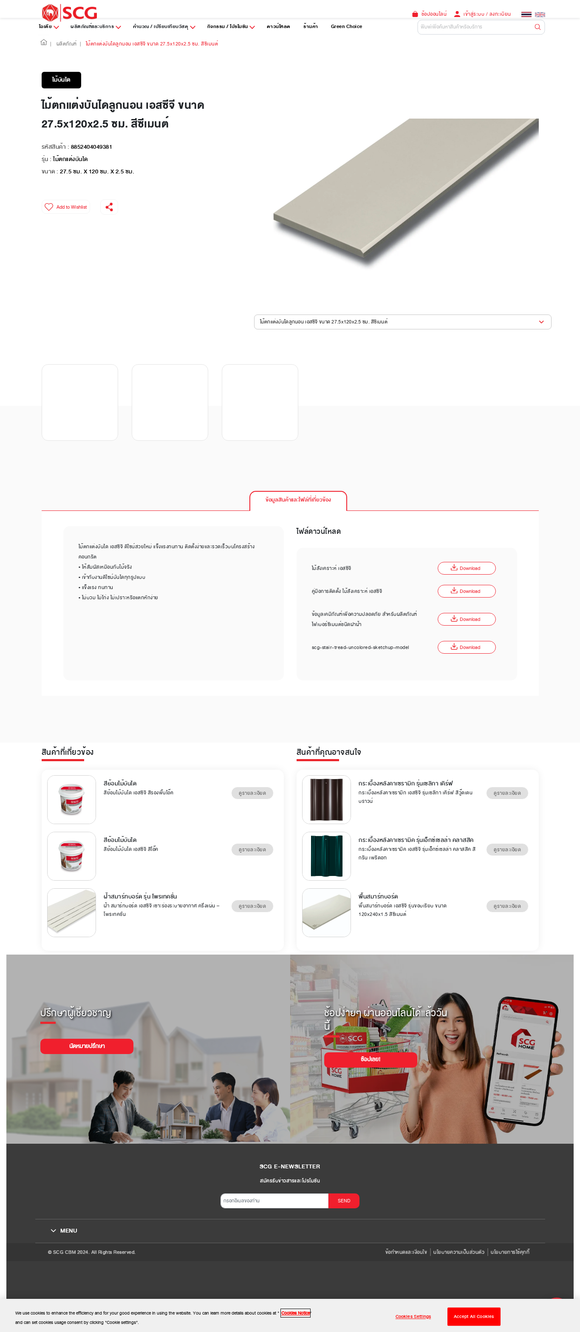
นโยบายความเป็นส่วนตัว (458, 1252)
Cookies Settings (413, 1316)
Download (465, 568)
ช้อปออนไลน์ (434, 14)
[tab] (298, 500)
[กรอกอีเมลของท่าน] (274, 1200)
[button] (43, 44)
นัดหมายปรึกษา (87, 1046)
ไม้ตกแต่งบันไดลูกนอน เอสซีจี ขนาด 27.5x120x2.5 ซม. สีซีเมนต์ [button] (324, 322)
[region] (290, 1315)
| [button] (50, 44)
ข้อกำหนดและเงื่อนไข (406, 1252)
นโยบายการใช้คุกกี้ (510, 1252)
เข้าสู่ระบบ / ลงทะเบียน (487, 14)
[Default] (481, 27)
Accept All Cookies (474, 1316)
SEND (344, 1200)
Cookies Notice (295, 1313)
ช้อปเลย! (370, 1059)
